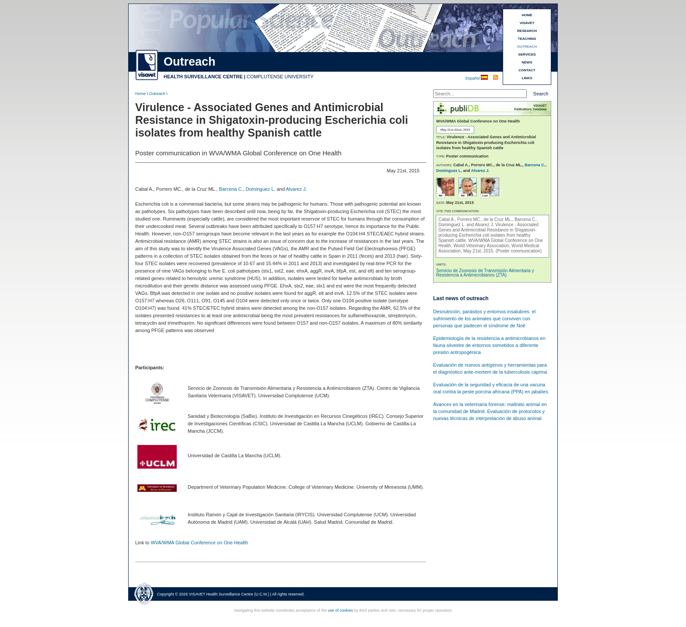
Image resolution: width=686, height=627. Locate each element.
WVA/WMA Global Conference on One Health (199, 542)
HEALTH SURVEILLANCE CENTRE (203, 76)
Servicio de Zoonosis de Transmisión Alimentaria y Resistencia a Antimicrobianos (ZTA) (485, 272)
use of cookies (340, 610)
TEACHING (527, 39)
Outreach (157, 93)
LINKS (527, 78)
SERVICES (527, 54)
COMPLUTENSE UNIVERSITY (280, 76)
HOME (527, 15)
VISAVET (527, 23)
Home (140, 93)
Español (473, 78)
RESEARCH (527, 31)
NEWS (527, 62)
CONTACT (527, 70)
